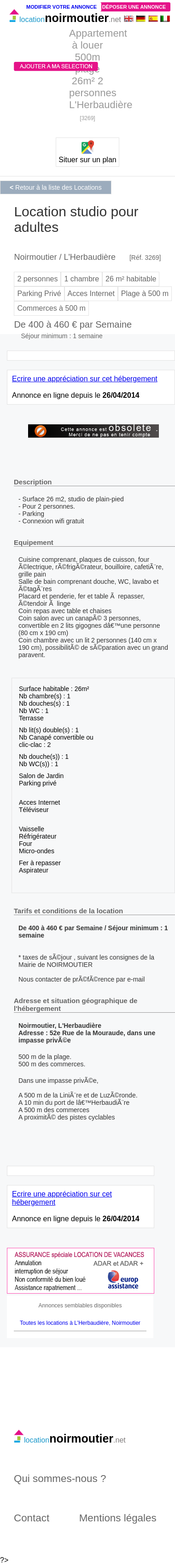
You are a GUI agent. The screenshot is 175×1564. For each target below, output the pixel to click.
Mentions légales (118, 1518)
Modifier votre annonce (61, 7)
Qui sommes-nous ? (60, 1478)
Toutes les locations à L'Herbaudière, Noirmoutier (80, 1323)
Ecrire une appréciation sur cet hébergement (85, 379)
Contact (31, 1518)
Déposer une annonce (134, 7)
